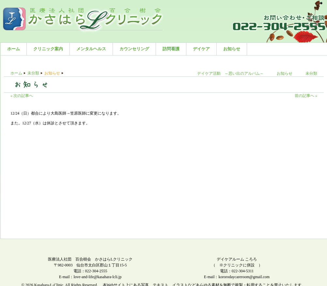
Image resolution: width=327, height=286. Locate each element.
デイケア (201, 48)
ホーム (13, 48)
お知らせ (231, 48)
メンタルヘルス (91, 48)
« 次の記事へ (21, 95)
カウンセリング (134, 48)
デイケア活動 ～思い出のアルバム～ (230, 73)
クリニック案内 (48, 48)
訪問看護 (171, 48)
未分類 (33, 73)
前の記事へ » (306, 95)
